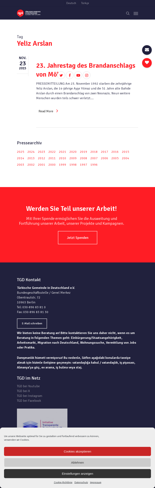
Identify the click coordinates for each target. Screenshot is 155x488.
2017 (104, 152)
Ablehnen (77, 462)
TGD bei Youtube (28, 386)
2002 (31, 165)
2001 (41, 165)
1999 (62, 165)
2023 (41, 152)
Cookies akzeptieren (77, 451)
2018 (94, 152)
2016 (115, 152)
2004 (125, 158)
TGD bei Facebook (29, 401)
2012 (41, 158)
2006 (104, 158)
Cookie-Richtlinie (63, 482)
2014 (20, 158)
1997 (83, 165)
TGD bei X (23, 391)
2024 (31, 152)
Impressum (95, 482)
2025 (20, 152)
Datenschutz (81, 482)
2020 (73, 152)
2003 (20, 165)
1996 (94, 165)
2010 (62, 158)
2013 (31, 158)
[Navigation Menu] (136, 13)
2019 (83, 152)
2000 (52, 165)
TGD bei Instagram (29, 396)
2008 (83, 158)
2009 (73, 158)
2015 (125, 152)
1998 (73, 165)
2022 (52, 152)
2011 (52, 158)
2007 (94, 158)
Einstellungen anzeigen (77, 473)
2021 (62, 152)
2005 (115, 158)
